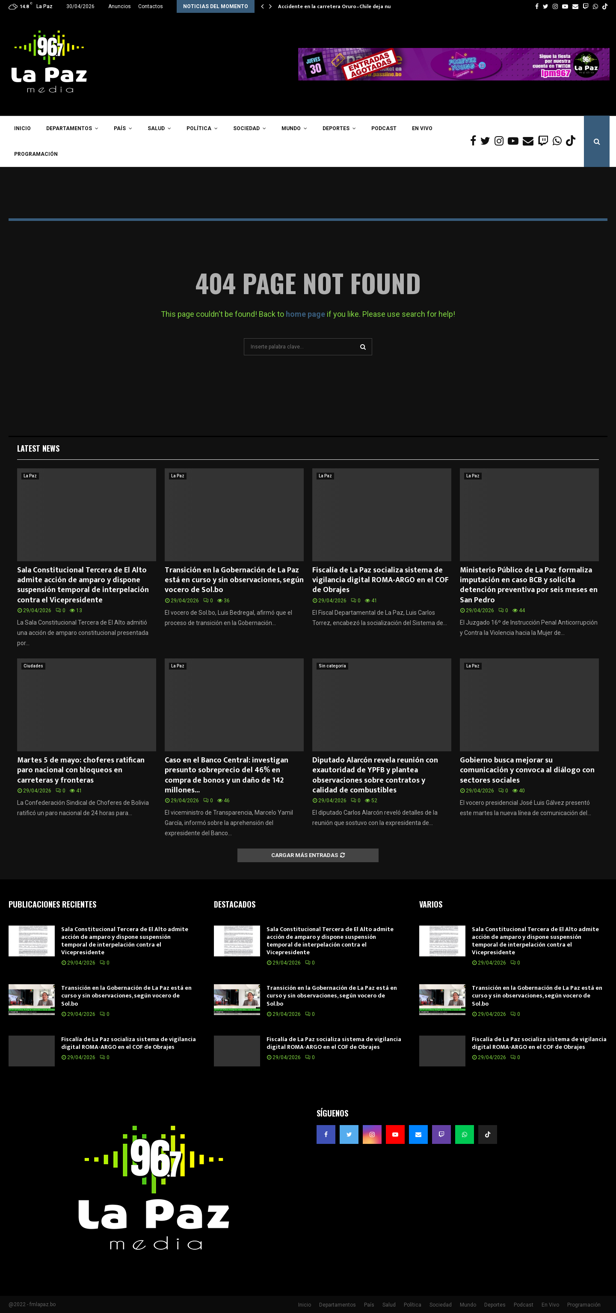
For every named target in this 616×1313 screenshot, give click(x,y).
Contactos (150, 6)
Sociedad (246, 128)
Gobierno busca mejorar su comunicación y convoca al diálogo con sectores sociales (527, 770)
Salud (156, 128)
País (120, 128)
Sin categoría (332, 666)
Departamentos (69, 128)
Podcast (384, 128)
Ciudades (33, 666)
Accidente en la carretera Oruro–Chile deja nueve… (340, 6)
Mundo (291, 128)
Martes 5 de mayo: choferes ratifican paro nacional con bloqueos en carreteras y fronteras (81, 770)
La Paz (30, 475)
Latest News (38, 448)
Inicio (22, 128)
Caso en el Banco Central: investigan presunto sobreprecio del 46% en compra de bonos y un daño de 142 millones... (226, 775)
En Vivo (422, 128)
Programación (36, 154)
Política (199, 128)
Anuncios (119, 6)
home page (305, 314)
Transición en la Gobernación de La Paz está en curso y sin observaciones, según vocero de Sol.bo (234, 580)
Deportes (336, 128)
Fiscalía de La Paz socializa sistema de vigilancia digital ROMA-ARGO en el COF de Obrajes (380, 580)
